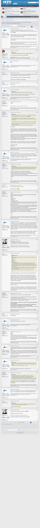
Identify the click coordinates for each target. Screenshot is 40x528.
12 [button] (30, 26)
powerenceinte (14, 185)
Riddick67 (3, 82)
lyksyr (3, 400)
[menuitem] (31, 16)
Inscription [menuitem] (38, 16)
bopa (12, 50)
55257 (5, 249)
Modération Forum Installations (17, 23)
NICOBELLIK (3, 101)
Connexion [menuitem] (36, 16)
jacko (3, 244)
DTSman (13, 253)
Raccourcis (2, 16)
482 (5, 115)
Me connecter (15, 3)
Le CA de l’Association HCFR (9, 23)
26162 (5, 36)
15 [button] (34, 26)
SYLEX (3, 32)
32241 (5, 254)
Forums (5, 16)
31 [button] (36, 26)
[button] (24, 26)
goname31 (3, 72)
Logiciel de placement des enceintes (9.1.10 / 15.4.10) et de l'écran (16, 22)
